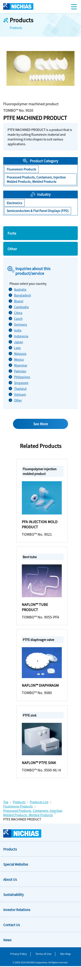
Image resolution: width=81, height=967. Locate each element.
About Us (10, 880)
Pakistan (20, 371)
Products (19, 803)
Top (5, 803)
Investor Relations (16, 910)
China (18, 313)
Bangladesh (20, 295)
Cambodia (20, 307)
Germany (20, 324)
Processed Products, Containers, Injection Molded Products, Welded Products (32, 813)
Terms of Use (43, 954)
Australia (20, 289)
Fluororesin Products (18, 807)
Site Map (65, 954)
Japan (18, 342)
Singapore (20, 383)
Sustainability (13, 895)
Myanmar (20, 365)
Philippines (20, 377)
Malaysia (20, 353)
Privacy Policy (18, 954)
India (17, 330)
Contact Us (11, 925)
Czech (18, 318)
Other (18, 400)
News (7, 940)
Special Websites (15, 865)
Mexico (19, 359)
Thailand (20, 388)
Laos (17, 348)
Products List (39, 803)
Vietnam (20, 394)
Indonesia (20, 336)
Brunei (18, 301)
